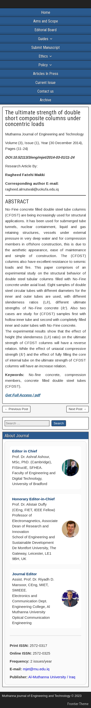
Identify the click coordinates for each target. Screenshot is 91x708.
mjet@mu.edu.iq (36, 669)
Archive (45, 100)
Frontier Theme (78, 704)
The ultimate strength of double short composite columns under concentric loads (43, 118)
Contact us (45, 91)
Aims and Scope (45, 21)
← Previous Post (16, 409)
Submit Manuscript (45, 47)
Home (45, 12)
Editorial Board (45, 30)
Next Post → (77, 409)
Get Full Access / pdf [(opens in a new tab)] (22, 395)
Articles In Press (45, 73)
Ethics (43, 56)
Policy (43, 65)
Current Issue (45, 82)
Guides (43, 39)
